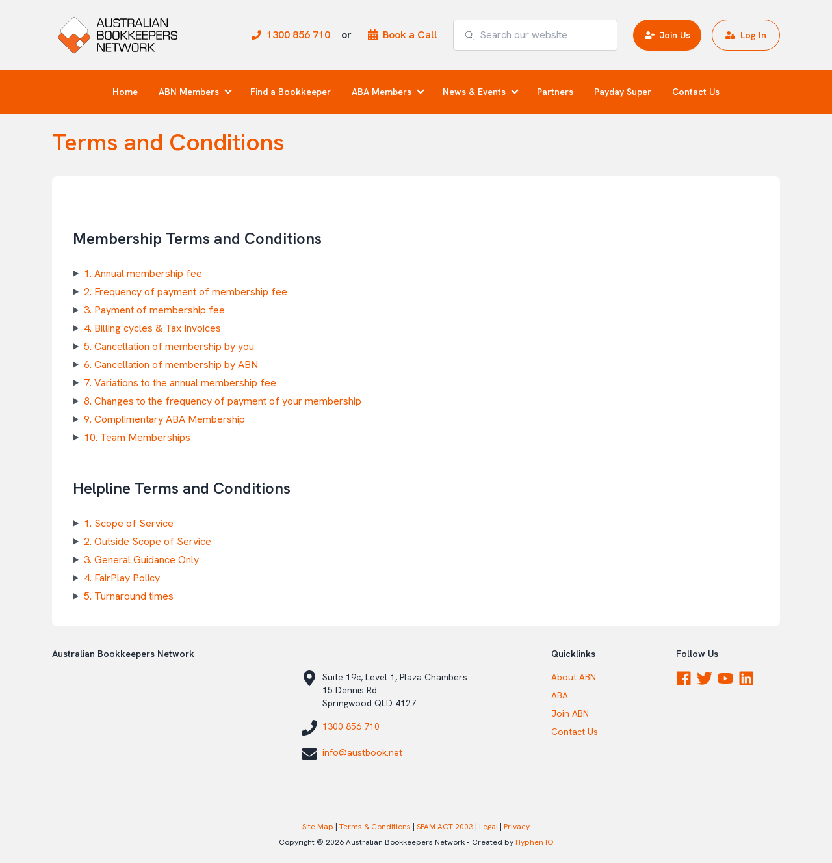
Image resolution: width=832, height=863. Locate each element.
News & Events (474, 92)
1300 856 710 (351, 726)
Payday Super (622, 92)
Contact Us (696, 92)
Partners (555, 92)
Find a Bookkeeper (290, 92)
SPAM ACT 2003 (445, 826)
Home (125, 92)
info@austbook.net (362, 752)
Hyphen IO (534, 842)
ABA (559, 695)
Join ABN (570, 713)
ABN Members (189, 92)
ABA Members (381, 92)
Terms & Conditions (375, 826)
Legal (488, 826)
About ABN (573, 677)
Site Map (317, 826)
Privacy (517, 826)
